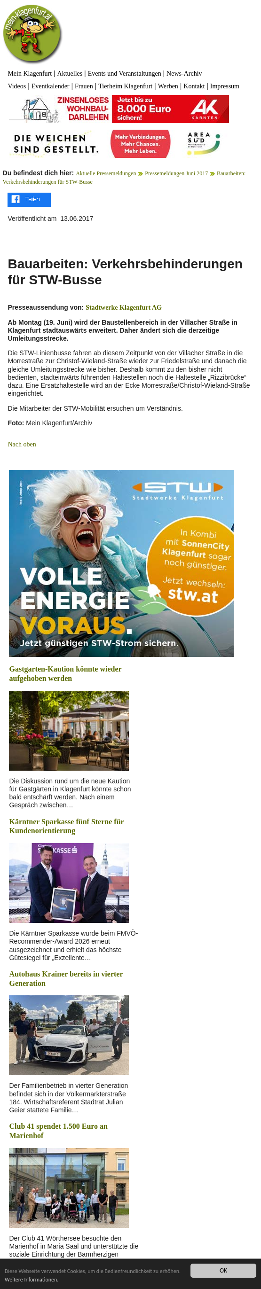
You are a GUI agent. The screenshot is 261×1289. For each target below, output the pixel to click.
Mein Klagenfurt (30, 73)
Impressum (224, 86)
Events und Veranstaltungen (124, 73)
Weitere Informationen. (60, 1280)
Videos (17, 86)
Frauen (84, 86)
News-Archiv (184, 73)
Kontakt (194, 86)
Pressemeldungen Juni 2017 (176, 173)
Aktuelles (70, 73)
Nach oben (22, 444)
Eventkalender (51, 86)
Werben (168, 86)
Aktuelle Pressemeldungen (106, 173)
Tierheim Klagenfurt (125, 86)
